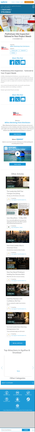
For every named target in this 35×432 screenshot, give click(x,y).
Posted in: (12, 48)
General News (7, 7)
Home (2, 6)
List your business (29, 2)
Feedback (17, 2)
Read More (17, 164)
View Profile (17, 134)
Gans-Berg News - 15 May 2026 (17, 218)
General (13, 53)
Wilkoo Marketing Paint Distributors (20, 46)
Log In (22, 2)
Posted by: (12, 44)
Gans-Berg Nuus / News (17, 227)
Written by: (17, 120)
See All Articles (17, 343)
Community (23, 50)
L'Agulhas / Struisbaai (6, 10)
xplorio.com (20, 410)
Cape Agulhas (7, 6)
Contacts (13, 2)
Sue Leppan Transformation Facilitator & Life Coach (19, 199)
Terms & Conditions (26, 410)
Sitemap (30, 410)
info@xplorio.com (15, 410)
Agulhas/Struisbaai (16, 6)
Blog (2, 7)
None (18, 371)
